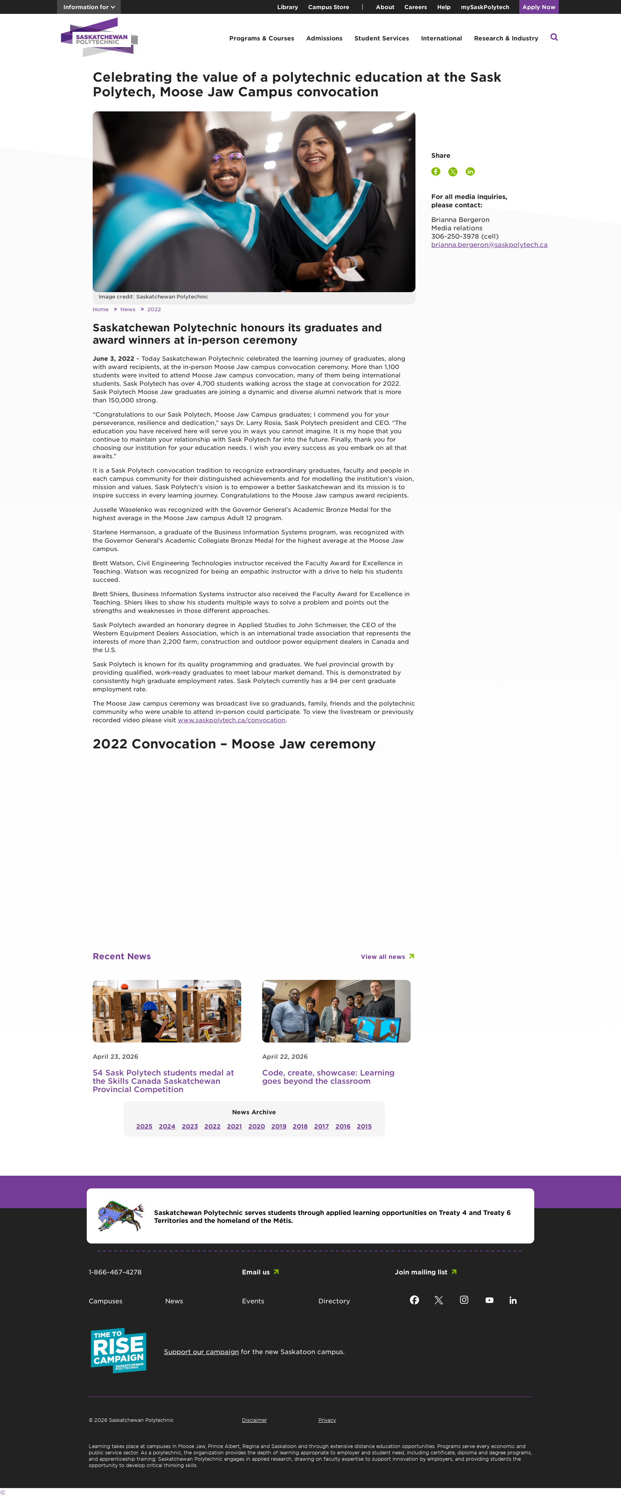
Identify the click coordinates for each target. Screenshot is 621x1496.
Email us (256, 1272)
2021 (234, 1126)
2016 (343, 1126)
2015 (364, 1126)
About (385, 7)
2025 (144, 1126)
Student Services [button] (381, 38)
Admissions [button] (324, 38)
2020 (256, 1126)
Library (287, 7)
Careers (415, 7)
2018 (300, 1126)
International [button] (441, 38)
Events (253, 1301)
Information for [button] (86, 7)
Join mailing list (421, 1272)
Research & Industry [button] (506, 38)
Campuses (105, 1301)
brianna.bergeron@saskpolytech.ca (489, 244)
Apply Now (539, 7)
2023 (190, 1126)
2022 (154, 309)
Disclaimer (254, 1420)
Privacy (327, 1420)
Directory (334, 1301)
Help (444, 7)
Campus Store (328, 7)
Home (101, 309)
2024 (167, 1126)
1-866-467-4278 (115, 1272)
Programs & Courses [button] (261, 38)
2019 (278, 1126)
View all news (383, 956)
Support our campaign (201, 1351)
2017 (321, 1126)
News (127, 309)
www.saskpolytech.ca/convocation (232, 719)
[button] (554, 37)
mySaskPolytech (485, 7)
